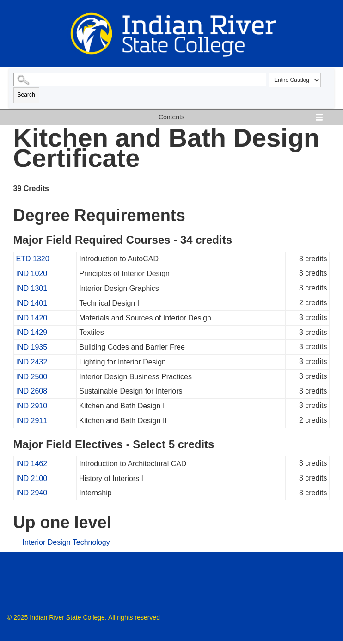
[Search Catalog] (140, 79)
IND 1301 (32, 288)
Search (26, 95)
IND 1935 (32, 347)
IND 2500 (32, 377)
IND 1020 (32, 273)
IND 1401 (32, 303)
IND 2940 (32, 493)
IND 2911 (32, 421)
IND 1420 (32, 318)
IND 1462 (32, 464)
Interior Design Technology (66, 542)
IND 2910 (32, 406)
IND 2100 (32, 478)
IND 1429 (32, 332)
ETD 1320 (32, 259)
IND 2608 (32, 391)
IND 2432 (32, 362)
